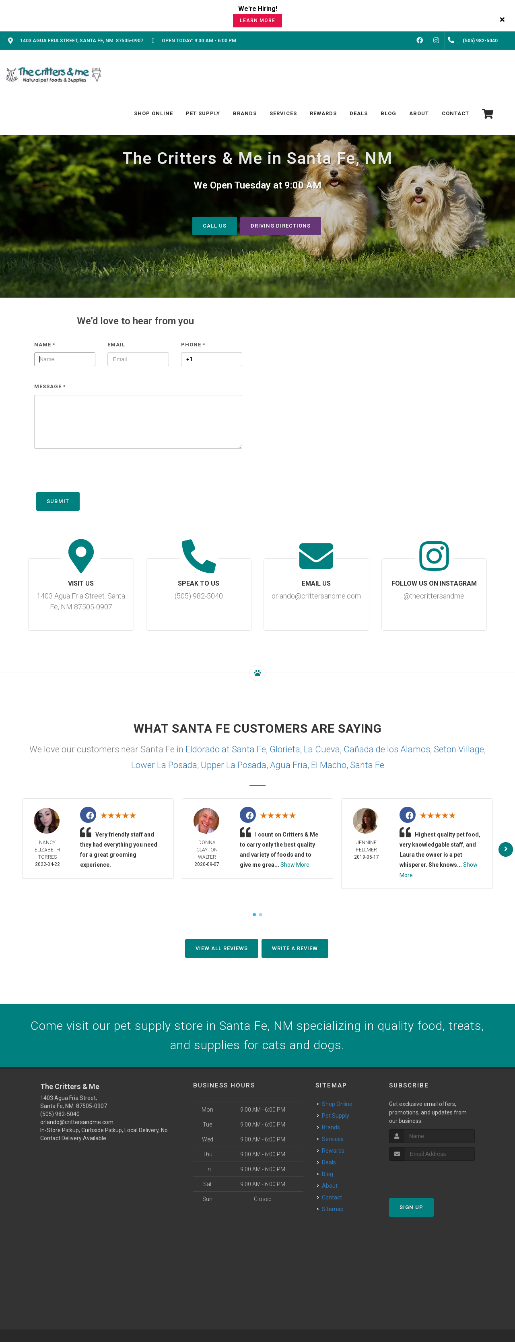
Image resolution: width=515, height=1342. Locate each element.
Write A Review (295, 948)
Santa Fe (367, 765)
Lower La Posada (164, 765)
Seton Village (459, 749)
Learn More (257, 20)
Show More (294, 865)
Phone (193, 344)
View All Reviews (222, 948)
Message (50, 386)
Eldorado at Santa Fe (225, 749)
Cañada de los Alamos (387, 749)
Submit (58, 501)
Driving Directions (281, 225)
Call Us (215, 225)
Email (116, 344)
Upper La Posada (233, 765)
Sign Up (411, 1207)
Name (45, 344)
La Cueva (322, 749)
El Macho (328, 765)
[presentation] (95, 474)
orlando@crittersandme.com (76, 1121)
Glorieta (285, 749)
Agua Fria (288, 765)
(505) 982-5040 (60, 1113)
